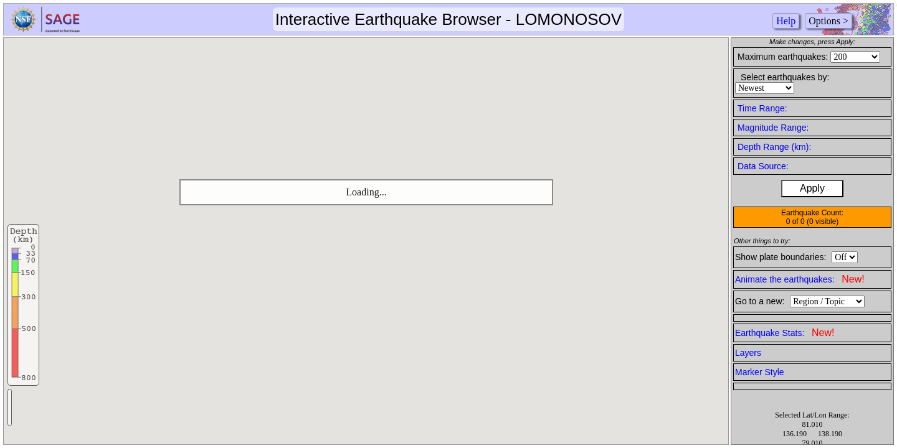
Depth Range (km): (774, 147)
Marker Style (759, 372)
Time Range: (762, 108)
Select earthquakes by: (785, 77)
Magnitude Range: (773, 128)
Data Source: (763, 166)
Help (785, 21)
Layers (748, 353)
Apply (812, 188)
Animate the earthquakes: (800, 279)
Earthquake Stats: (784, 332)
